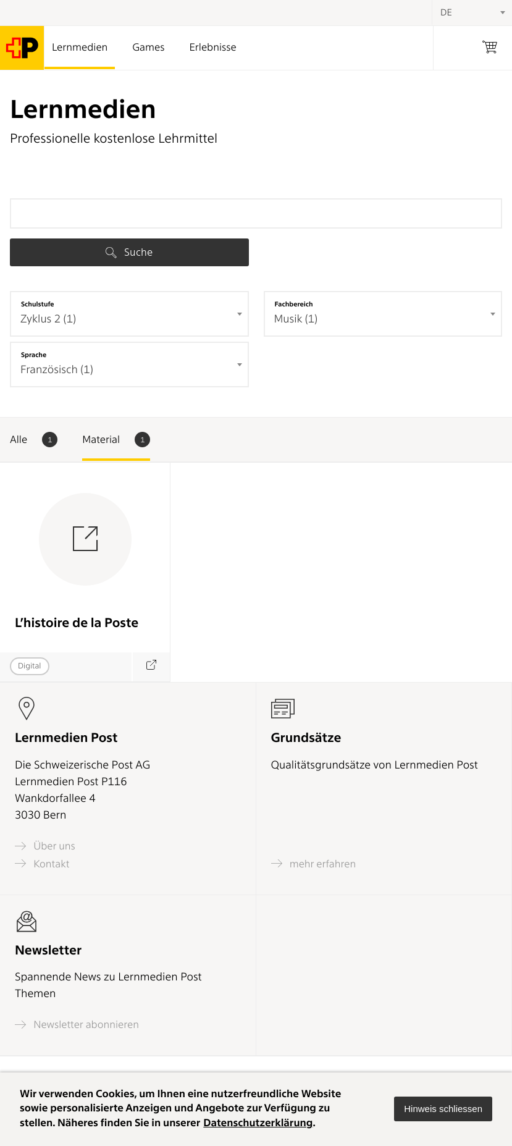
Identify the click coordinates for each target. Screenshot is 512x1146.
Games (148, 47)
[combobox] (129, 314)
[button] (443, 1109)
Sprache (33, 354)
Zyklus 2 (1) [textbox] (48, 319)
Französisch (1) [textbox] (56, 369)
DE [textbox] (446, 12)
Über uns (45, 846)
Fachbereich (294, 304)
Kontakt (42, 863)
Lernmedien (79, 47)
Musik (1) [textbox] (296, 319)
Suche (129, 252)
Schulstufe (37, 304)
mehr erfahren (313, 863)
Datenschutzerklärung (258, 1123)
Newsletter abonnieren (77, 1024)
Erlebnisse (212, 47)
